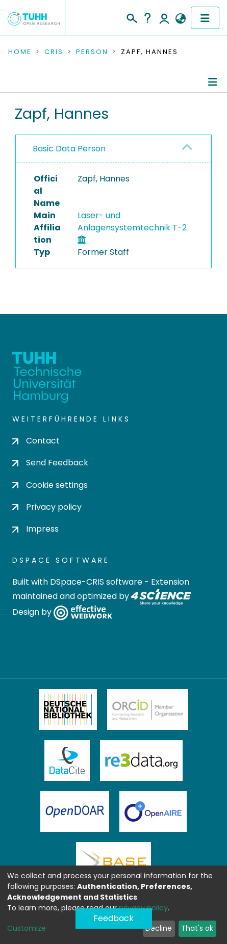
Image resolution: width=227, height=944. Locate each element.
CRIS (53, 52)
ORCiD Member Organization (148, 709)
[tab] (113, 149)
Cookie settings (50, 485)
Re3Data (141, 760)
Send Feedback (50, 462)
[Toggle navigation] (205, 18)
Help (147, 18)
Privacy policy (47, 507)
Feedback (113, 918)
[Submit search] (131, 17)
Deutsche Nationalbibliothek (68, 709)
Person (92, 52)
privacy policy (143, 908)
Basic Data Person (69, 148)
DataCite (67, 760)
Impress (35, 529)
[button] (180, 19)
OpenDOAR (75, 811)
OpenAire (153, 811)
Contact (36, 441)
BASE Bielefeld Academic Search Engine (113, 862)
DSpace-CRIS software (96, 582)
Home (20, 52)
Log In (164, 18)
